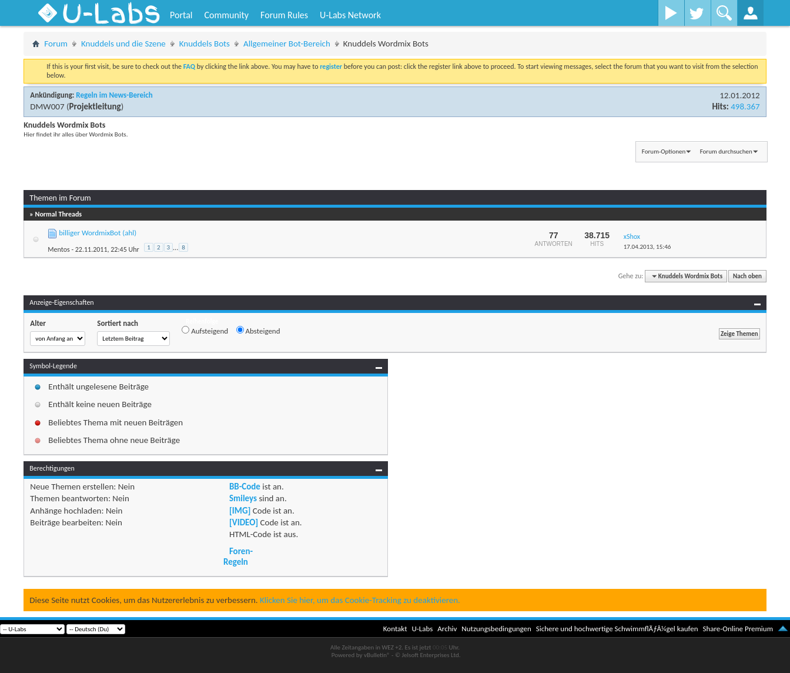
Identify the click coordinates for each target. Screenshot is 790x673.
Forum (56, 43)
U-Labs (422, 628)
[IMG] (239, 510)
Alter (38, 323)
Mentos (58, 249)
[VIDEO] (243, 522)
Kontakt (395, 628)
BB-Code (244, 486)
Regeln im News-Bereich (114, 95)
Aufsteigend (205, 330)
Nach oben (747, 276)
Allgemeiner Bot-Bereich (286, 43)
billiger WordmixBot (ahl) (97, 232)
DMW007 (47, 106)
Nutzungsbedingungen (496, 628)
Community (226, 15)
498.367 (745, 106)
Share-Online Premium (737, 628)
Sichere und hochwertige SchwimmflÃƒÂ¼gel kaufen (617, 628)
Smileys (243, 498)
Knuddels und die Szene (123, 43)
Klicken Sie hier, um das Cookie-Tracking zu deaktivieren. (360, 600)
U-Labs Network (350, 15)
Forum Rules (284, 15)
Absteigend (258, 330)
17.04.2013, (647, 247)
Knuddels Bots (204, 43)
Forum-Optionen (663, 151)
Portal (181, 15)
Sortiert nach (117, 323)
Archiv (447, 628)
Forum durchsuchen (726, 151)
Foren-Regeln (238, 556)
